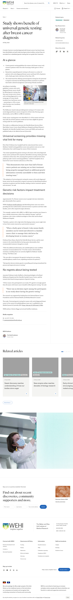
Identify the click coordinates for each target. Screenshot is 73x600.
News (4, 17)
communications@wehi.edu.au (62, 43)
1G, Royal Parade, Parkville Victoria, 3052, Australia (62, 524)
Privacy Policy (39, 597)
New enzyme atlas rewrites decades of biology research (44, 384)
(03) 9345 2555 (59, 528)
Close (67, 597)
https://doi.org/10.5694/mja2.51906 (32, 305)
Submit (43, 507)
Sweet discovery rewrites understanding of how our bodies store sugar (14, 385)
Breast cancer (59, 20)
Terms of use (47, 597)
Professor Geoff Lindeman (14, 204)
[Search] (34, 3)
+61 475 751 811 (59, 40)
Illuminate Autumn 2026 (61, 499)
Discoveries (66, 20)
